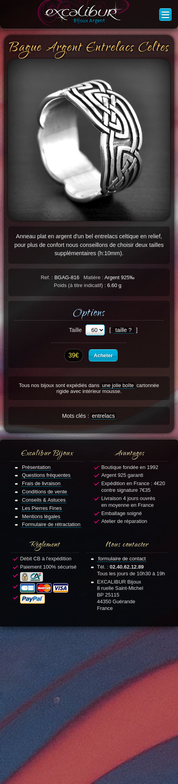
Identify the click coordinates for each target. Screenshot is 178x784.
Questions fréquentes (46, 475)
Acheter (103, 355)
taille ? (124, 330)
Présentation (36, 467)
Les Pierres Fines (42, 508)
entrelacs (103, 416)
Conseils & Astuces (44, 500)
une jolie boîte (118, 385)
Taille (75, 330)
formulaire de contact (122, 559)
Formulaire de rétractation (51, 524)
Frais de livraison (41, 483)
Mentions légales (41, 516)
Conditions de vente (44, 492)
